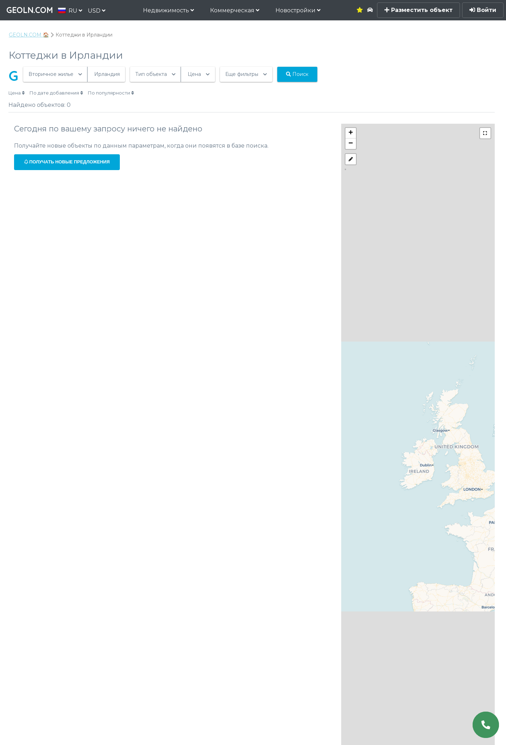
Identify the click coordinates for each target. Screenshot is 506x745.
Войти (482, 10)
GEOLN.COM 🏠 (29, 35)
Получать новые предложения (67, 161)
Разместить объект (418, 10)
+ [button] (351, 133)
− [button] (351, 143)
